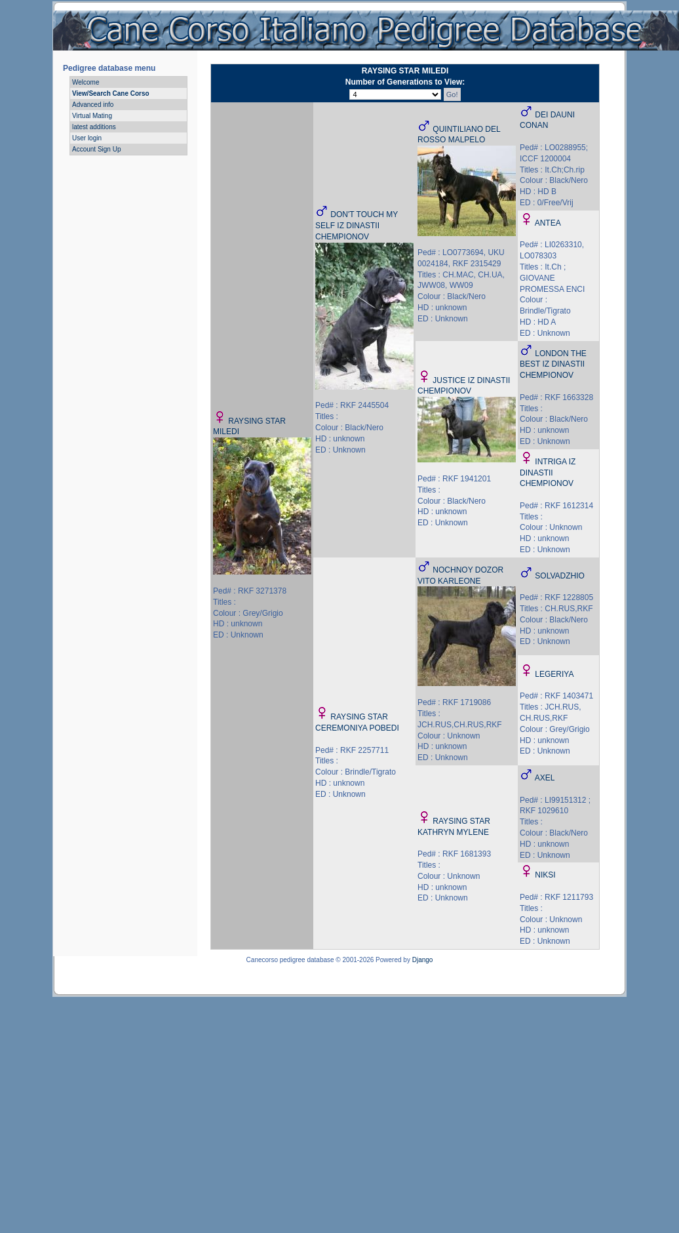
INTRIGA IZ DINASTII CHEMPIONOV (547, 473)
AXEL (545, 777)
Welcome (86, 82)
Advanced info (92, 104)
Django (422, 959)
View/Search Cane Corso (110, 93)
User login (87, 138)
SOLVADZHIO (560, 575)
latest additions (94, 127)
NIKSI (545, 874)
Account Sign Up (96, 149)
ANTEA (548, 223)
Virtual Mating (92, 115)
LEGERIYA (554, 674)
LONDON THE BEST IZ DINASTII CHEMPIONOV (553, 364)
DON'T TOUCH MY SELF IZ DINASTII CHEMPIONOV (356, 225)
